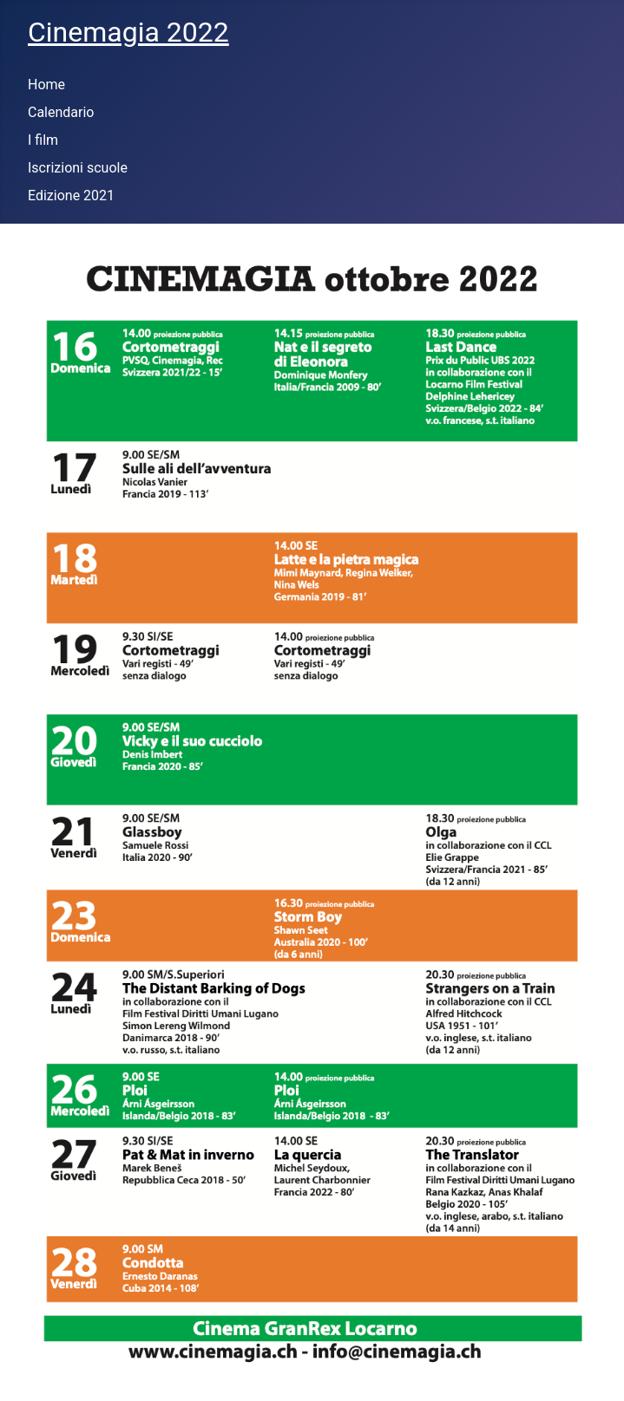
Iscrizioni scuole (78, 168)
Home (46, 84)
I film (43, 140)
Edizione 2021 (71, 195)
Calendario (61, 112)
